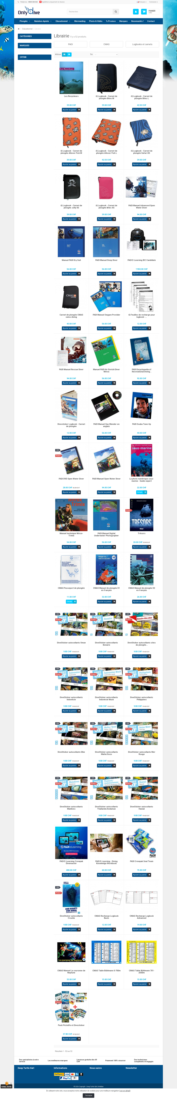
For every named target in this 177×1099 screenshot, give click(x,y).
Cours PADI (25, 87)
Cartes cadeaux (30, 141)
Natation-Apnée (41, 21)
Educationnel (62, 21)
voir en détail (125, 1091)
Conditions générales (62, 1073)
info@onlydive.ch (33, 1087)
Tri (91, 54)
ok (157, 1084)
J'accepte (88, 1095)
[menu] (136, 11)
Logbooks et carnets (29, 72)
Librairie (25, 57)
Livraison (57, 1076)
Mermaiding (79, 21)
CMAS (24, 67)
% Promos (111, 21)
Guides (24, 77)
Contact (151, 21)
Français (142, 2)
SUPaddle (23, 102)
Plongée (24, 21)
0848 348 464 (35, 1082)
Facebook (96, 1073)
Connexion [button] (153, 2)
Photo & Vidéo (95, 21)
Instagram (97, 1077)
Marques (123, 21)
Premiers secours (28, 82)
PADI (23, 62)
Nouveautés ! (137, 21)
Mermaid (23, 107)
